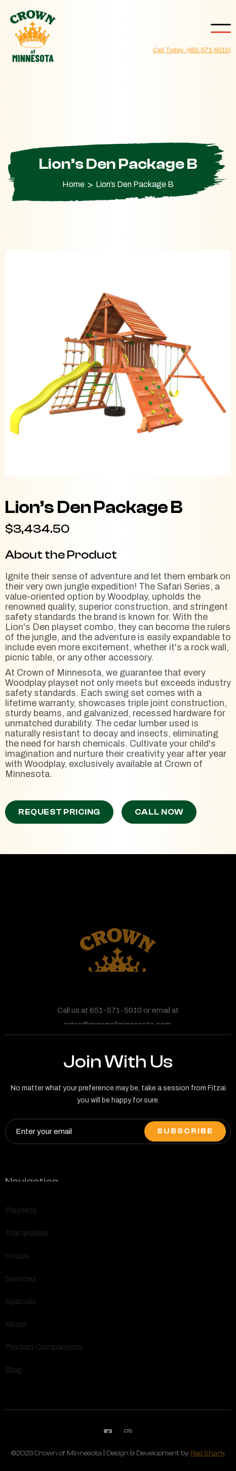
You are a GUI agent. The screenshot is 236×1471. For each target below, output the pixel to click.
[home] (30, 36)
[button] (221, 28)
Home (73, 184)
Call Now (159, 812)
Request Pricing (59, 812)
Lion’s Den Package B (135, 184)
